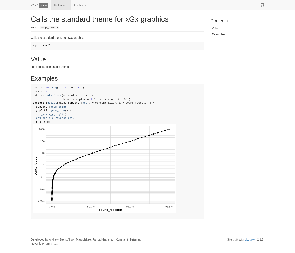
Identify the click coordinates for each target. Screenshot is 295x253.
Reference (61, 5)
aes (84, 102)
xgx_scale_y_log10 (49, 114)
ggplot (52, 102)
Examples (218, 34)
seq (54, 87)
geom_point (58, 106)
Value (215, 28)
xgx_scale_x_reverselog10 (55, 118)
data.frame (54, 95)
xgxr (34, 5)
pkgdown (250, 239)
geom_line (57, 110)
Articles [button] (80, 5)
